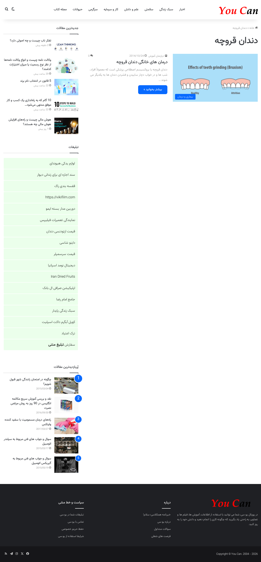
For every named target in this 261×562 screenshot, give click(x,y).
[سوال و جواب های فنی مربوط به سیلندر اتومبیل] (66, 445)
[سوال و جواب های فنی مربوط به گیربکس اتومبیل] (66, 465)
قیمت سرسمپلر (64, 254)
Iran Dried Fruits (63, 277)
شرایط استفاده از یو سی (71, 536)
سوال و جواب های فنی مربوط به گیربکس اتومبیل (32, 461)
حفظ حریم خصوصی (73, 529)
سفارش (61, 345)
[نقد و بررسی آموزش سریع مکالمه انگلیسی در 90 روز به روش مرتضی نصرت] (66, 405)
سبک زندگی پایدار (63, 311)
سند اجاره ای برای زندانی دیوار (56, 175)
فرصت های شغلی (161, 536)
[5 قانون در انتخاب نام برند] (66, 87)
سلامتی (148, 9)
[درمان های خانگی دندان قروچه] (215, 78)
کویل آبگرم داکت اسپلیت (58, 322)
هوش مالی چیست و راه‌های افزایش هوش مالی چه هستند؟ (30, 122)
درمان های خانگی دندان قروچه (141, 62)
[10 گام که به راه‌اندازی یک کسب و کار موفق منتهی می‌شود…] (66, 106)
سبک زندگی (166, 9)
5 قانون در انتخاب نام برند (35, 81)
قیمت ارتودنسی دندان (60, 231)
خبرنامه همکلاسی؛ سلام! (157, 515)
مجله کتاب (60, 9)
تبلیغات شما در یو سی (72, 515)
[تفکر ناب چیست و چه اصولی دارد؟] (66, 47)
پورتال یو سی (248, 515)
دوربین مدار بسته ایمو (60, 209)
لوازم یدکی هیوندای (62, 163)
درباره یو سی (164, 522)
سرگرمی (93, 9)
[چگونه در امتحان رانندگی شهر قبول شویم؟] (66, 385)
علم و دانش (131, 9)
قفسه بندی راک (64, 186)
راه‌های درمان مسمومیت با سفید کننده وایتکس (28, 422)
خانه (253, 28)
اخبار (182, 9)
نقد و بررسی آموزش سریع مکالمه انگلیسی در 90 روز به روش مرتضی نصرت (30, 404)
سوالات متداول (162, 529)
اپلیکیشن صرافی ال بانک (59, 288)
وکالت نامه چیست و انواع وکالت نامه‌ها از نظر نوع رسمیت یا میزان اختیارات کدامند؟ (27, 65)
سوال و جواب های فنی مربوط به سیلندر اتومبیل (27, 441)
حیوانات (77, 9)
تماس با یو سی (76, 522)
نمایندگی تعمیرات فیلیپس (57, 220)
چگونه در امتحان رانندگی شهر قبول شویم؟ (30, 382)
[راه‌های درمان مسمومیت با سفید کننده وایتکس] (66, 426)
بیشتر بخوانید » (153, 89)
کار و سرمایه (111, 9)
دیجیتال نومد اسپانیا (61, 265)
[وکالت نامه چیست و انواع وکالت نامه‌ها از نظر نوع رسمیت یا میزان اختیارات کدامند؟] (66, 66)
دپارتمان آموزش (156, 56)
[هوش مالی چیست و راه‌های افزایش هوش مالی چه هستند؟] (66, 126)
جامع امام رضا (65, 299)
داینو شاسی (67, 243)
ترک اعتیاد (68, 333)
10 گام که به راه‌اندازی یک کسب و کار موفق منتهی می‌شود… (29, 102)
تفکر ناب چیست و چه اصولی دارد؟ (30, 40)
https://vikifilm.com (60, 197)
